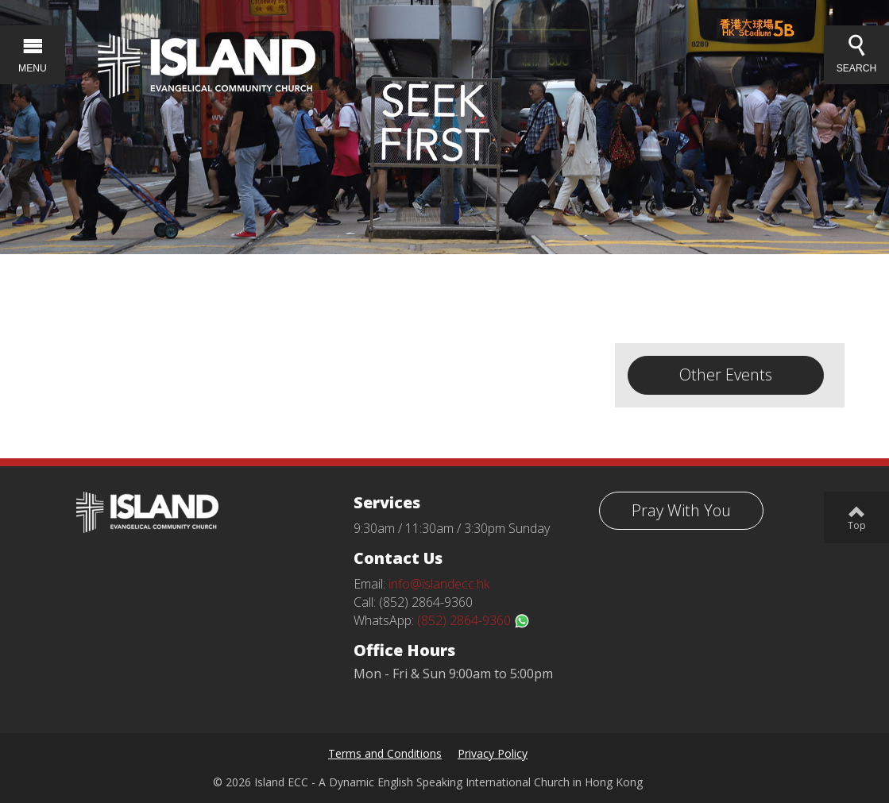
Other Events (725, 374)
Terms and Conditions (385, 753)
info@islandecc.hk (438, 584)
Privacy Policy (493, 753)
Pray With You (681, 510)
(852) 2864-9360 (473, 620)
